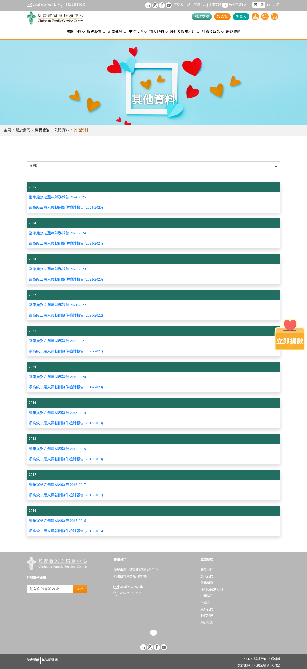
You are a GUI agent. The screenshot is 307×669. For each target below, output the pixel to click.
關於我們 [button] (73, 32)
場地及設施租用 (211, 589)
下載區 (205, 602)
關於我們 (23, 130)
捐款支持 (201, 17)
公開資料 (61, 130)
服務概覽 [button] (94, 32)
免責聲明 (33, 660)
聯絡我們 (233, 32)
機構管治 (42, 130)
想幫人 (241, 17)
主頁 (7, 130)
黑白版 (259, 5)
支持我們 (206, 609)
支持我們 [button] (136, 32)
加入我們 (206, 576)
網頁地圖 (206, 622)
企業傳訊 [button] (115, 32)
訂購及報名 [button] (211, 32)
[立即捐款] (290, 334)
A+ (246, 5)
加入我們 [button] (156, 32)
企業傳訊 (206, 596)
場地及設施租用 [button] (183, 32)
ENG (270, 5)
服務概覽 (206, 583)
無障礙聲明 (50, 660)
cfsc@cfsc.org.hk (41, 4)
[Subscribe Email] (50, 589)
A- (204, 5)
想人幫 (222, 17)
